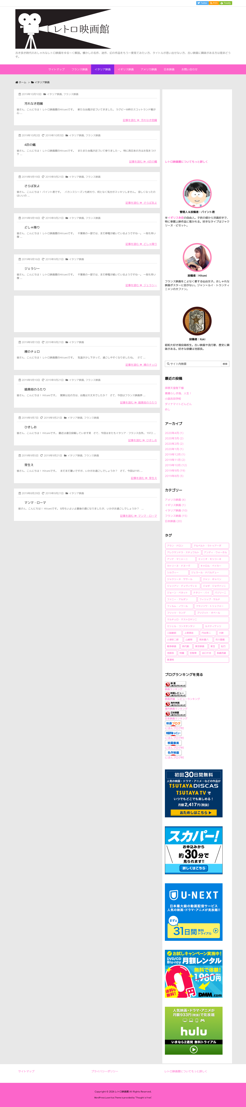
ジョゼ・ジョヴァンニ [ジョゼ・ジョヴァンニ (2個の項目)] (214, 586)
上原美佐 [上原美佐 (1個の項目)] (189, 632)
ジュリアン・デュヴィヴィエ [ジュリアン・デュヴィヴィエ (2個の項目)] (182, 586)
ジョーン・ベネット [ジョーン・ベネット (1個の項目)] (177, 592)
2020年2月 (174, 443)
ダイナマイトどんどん (178, 404)
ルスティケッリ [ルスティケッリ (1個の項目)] (213, 626)
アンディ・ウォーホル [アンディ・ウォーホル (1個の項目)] (215, 552)
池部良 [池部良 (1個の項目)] (170, 653)
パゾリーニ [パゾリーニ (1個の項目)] (220, 592)
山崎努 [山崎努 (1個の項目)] (188, 639)
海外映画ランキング (176, 708)
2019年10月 (176, 465)
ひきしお (30, 427)
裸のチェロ (32, 351)
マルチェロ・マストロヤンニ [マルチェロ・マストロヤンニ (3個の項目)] (182, 619)
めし (167, 409)
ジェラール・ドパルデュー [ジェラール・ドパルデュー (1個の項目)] (205, 572)
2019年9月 (175, 470)
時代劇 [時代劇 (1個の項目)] (185, 646)
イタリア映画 (54, 94)
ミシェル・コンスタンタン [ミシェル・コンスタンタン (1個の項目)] (181, 626)
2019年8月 (174, 476)
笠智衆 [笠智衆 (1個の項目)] (193, 653)
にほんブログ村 (174, 728)
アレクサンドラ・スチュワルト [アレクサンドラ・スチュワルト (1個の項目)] (183, 552)
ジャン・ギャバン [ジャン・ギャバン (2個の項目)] (212, 579)
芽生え (29, 465)
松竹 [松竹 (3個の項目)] (223, 646)
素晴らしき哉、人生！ (178, 393)
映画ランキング (173, 689)
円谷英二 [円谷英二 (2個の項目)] (206, 632)
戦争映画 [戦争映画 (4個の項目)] (171, 646)
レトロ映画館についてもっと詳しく (186, 162)
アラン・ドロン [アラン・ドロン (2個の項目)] (175, 545)
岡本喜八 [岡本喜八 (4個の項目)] (204, 639)
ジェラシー (32, 268)
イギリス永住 (176, 217)
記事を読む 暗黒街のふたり (138, 402)
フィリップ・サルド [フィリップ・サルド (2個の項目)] (209, 599)
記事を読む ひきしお (142, 440)
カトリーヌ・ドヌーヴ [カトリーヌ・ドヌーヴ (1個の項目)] (178, 565)
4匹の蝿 (30, 145)
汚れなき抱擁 (33, 103)
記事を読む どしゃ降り (141, 244)
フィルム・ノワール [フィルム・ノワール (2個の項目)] (177, 606)
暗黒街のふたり (35, 389)
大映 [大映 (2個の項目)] (221, 632)
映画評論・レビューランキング (182, 699)
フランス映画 (70, 94)
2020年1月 (174, 449)
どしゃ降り (32, 227)
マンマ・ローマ (35, 502)
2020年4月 (174, 433)
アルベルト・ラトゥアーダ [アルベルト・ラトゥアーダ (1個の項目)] (207, 545)
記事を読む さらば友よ (141, 203)
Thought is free (143, 1097)
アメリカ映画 (175, 499)
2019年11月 (175, 460)
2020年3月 (174, 438)
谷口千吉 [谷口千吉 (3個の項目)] (206, 653)
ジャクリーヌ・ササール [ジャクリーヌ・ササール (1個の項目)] (179, 579)
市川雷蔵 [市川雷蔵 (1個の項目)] (220, 639)
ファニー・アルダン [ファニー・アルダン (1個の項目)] (177, 599)
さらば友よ (32, 186)
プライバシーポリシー (104, 1071)
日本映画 (173, 521)
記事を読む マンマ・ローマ (138, 516)
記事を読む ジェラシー (141, 285)
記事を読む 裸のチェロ (141, 365)
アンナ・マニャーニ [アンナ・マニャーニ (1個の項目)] (177, 559)
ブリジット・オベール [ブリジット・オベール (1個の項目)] (208, 612)
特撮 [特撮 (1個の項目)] (182, 653)
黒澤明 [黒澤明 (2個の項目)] (170, 659)
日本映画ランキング (176, 718)
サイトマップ (26, 1071)
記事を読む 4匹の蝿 (143, 161)
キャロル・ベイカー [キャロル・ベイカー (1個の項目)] (210, 565)
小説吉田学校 (173, 398)
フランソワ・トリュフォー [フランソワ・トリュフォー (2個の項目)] (210, 606)
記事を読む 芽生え (144, 478)
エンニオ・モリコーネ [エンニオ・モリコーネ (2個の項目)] (209, 559)
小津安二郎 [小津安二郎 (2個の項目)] (173, 639)
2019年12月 (175, 454)
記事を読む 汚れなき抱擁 (140, 120)
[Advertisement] (87, 313)
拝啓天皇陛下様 (174, 388)
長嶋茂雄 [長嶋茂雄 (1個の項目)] (221, 653)
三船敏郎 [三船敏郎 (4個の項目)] (171, 632)
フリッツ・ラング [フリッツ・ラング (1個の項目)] (176, 612)
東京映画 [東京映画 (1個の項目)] (199, 646)
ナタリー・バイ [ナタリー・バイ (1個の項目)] (201, 592)
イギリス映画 (175, 505)
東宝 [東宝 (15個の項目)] (212, 646)
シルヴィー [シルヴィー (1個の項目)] (173, 572)
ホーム (22, 82)
